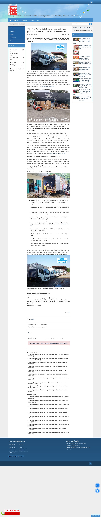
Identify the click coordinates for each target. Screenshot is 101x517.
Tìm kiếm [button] (32, 20)
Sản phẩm (12, 31)
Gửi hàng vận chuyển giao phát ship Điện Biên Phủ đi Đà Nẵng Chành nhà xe (48, 366)
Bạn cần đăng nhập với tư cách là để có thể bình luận (48, 343)
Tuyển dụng (13, 37)
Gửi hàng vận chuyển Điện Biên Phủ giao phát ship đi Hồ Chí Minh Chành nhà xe (48, 378)
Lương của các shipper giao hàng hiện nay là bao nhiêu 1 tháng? (85, 80)
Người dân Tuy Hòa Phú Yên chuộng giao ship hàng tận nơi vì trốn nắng (82, 92)
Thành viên (12, 447)
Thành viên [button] (24, 20)
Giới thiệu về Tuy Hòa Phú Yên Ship (82, 27)
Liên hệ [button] (38, 20)
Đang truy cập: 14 (19, 456)
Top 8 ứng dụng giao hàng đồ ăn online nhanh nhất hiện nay (84, 58)
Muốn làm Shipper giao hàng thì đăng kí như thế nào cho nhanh (85, 86)
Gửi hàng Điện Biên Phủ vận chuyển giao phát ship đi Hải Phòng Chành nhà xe (48, 374)
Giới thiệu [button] (16, 21)
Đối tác (11, 34)
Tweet (29, 332)
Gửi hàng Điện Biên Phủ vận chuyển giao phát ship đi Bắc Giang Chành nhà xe (48, 390)
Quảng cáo (12, 450)
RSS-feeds (12, 452)
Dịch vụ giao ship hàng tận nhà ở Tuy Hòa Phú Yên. (85, 47)
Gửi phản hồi (95, 516)
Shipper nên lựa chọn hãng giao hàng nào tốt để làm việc (85, 75)
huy (69, 312)
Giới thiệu (12, 444)
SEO (11, 41)
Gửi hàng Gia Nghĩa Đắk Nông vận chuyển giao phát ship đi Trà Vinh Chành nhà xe (49, 404)
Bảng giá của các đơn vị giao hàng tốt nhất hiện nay (82, 63)
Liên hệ (21, 447)
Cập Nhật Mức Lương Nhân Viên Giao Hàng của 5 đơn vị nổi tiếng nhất (81, 41)
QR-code (11, 456)
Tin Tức (21, 444)
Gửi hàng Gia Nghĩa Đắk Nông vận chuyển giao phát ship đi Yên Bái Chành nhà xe (49, 354)
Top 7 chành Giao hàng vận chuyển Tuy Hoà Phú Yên (85, 98)
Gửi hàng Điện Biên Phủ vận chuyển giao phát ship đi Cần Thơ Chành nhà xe (48, 362)
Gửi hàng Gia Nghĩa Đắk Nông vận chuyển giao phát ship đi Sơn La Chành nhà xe (49, 432)
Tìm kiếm (22, 450)
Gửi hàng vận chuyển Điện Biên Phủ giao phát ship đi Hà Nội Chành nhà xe (47, 370)
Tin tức (11, 28)
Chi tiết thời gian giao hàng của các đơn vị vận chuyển (84, 69)
